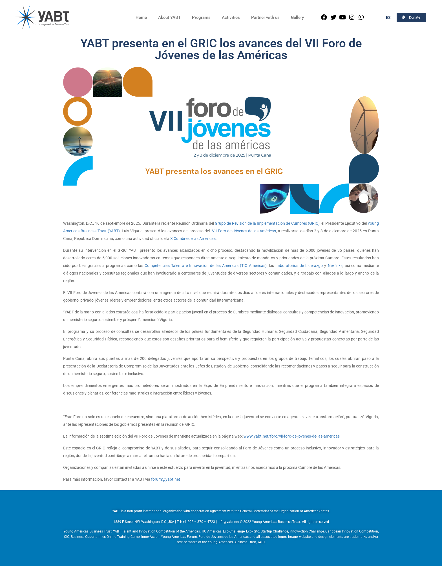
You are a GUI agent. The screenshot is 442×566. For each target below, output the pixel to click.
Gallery (297, 17)
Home (141, 17)
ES (388, 17)
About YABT (169, 17)
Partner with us (265, 17)
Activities (231, 17)
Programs (201, 17)
